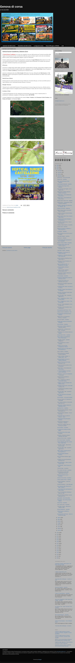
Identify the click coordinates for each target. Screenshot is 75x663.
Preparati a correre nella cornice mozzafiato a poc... (64, 248)
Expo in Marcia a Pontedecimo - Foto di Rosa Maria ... (64, 337)
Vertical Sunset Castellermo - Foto (64, 311)
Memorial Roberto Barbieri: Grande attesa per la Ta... (64, 495)
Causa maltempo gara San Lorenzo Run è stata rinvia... (64, 442)
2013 (57, 550)
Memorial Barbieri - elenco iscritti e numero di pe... (64, 463)
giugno (59, 521)
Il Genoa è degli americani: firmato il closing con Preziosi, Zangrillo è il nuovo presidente (63, 632)
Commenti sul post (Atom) (12, 250)
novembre (60, 172)
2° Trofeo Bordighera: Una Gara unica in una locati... (64, 371)
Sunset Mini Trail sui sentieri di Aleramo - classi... (63, 416)
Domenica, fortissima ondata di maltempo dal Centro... (63, 436)
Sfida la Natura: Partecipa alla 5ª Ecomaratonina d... (64, 451)
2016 (57, 545)
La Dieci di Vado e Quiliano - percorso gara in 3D (63, 270)
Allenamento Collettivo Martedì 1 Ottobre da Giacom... (64, 192)
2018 (57, 541)
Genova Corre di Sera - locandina (64, 477)
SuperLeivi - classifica (61, 238)
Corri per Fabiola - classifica (63, 319)
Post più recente (7, 247)
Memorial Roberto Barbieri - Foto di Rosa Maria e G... (64, 410)
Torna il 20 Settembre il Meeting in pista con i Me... (64, 493)
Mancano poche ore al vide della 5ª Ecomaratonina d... (64, 349)
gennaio (59, 530)
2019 (57, 539)
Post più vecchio (47, 247)
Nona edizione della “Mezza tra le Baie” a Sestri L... (64, 487)
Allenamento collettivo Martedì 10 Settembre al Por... (64, 406)
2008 (57, 558)
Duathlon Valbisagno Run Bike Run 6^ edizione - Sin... (64, 206)
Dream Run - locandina (62, 502)
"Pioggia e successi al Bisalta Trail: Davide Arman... (64, 383)
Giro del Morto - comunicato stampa (64, 397)
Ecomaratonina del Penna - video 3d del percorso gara (64, 515)
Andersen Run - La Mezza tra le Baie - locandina (64, 330)
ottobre (59, 174)
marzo (59, 526)
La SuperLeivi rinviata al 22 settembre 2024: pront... (63, 281)
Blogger (40, 659)
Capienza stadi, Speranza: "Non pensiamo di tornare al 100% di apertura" (64, 643)
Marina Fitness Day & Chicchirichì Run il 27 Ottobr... (64, 211)
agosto (59, 517)
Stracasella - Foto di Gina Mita (63, 498)
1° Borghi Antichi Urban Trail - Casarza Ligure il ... (63, 245)
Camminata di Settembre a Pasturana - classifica (62, 422)
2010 (57, 556)
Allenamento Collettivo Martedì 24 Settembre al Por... (64, 273)
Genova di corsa (11, 6)
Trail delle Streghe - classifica (63, 236)
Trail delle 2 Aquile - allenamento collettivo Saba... (64, 507)
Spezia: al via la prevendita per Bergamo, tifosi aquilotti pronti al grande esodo (63, 640)
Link (63, 45)
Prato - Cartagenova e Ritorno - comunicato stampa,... (63, 380)
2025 (57, 167)
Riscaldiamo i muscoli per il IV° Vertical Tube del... (63, 253)
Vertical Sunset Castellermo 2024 (13, 207)
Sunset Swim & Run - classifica (63, 334)
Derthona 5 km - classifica (62, 408)
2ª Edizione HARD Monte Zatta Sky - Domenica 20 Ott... (65, 278)
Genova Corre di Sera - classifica (64, 438)
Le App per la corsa (38, 45)
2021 (57, 536)
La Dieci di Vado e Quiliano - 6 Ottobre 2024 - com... (63, 357)
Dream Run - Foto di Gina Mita (63, 177)
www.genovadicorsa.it (61, 651)
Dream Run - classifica (62, 179)
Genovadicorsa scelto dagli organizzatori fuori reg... (63, 472)
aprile (59, 524)
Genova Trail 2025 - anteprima (63, 208)
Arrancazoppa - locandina (62, 275)
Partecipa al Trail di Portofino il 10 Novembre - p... (64, 262)
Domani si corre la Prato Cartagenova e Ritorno (62, 346)
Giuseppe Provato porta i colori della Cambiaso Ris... (64, 386)
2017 (57, 543)
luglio (59, 519)
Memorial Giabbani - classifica (61, 587)
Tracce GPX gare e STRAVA (52, 45)
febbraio (59, 528)
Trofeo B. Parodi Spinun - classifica (62, 593)
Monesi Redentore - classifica (63, 509)
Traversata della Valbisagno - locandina (63, 625)
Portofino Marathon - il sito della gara (65, 484)
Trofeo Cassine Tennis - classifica (64, 479)
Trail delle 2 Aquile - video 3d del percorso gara (64, 445)
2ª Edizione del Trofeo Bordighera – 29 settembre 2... (64, 219)
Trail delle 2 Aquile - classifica (63, 250)
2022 (57, 534)
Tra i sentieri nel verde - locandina (64, 470)
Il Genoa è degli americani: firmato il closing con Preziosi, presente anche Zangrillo (62, 636)
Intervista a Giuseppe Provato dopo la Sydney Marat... (64, 293)
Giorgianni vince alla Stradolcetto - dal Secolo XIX (64, 460)
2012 (57, 552)
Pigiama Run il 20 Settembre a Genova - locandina (63, 317)
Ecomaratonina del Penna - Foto (64, 310)
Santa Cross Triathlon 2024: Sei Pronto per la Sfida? (64, 425)
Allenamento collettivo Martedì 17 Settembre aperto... (64, 327)
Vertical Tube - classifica (62, 226)
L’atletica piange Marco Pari (60, 571)
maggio (59, 522)
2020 (57, 538)
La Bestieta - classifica (62, 231)
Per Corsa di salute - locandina (63, 440)
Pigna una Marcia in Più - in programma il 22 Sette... (63, 265)
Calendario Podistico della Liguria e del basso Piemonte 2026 (63, 564)
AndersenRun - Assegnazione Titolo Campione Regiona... (64, 203)
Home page (27, 247)
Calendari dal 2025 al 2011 (9, 45)
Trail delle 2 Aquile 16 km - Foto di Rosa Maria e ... (64, 222)
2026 (57, 165)
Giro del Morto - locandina (62, 427)
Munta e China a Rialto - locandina (64, 242)
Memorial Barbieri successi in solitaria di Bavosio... (63, 360)
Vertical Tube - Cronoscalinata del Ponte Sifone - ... (64, 195)
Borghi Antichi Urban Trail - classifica (64, 200)
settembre (60, 175)
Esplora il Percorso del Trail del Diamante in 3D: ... (63, 363)
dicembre (60, 170)
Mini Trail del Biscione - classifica (62, 614)
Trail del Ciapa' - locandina (62, 468)
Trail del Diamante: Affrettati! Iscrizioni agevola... (63, 354)
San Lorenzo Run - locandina (63, 504)
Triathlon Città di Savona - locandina (64, 224)
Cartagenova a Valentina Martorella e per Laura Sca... (64, 256)
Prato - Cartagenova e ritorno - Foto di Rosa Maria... (64, 299)
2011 (57, 554)
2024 (57, 168)
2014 (57, 548)
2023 (57, 532)
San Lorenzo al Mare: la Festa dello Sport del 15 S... (64, 403)
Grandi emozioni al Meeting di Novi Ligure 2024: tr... (64, 259)
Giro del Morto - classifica (62, 324)
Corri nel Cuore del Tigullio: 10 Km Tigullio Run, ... (64, 189)
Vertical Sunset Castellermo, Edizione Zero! (63, 377)
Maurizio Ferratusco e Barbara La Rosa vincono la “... (64, 229)
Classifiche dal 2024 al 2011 (24, 45)
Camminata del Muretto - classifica (64, 184)
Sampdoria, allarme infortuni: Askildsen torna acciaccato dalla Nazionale (63, 645)
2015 (57, 547)
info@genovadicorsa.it (59, 100)
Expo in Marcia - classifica (62, 351)
